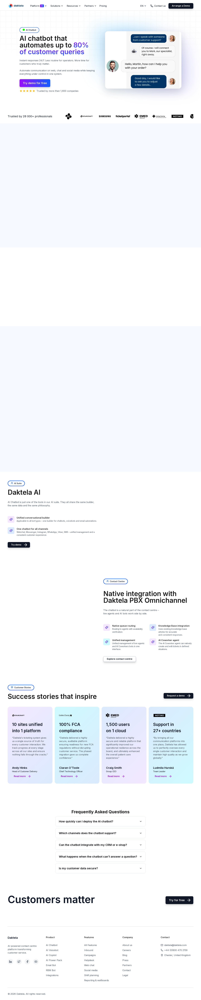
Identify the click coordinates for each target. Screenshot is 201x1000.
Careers (126, 950)
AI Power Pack (54, 960)
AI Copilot (51, 955)
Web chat (89, 965)
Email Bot (51, 965)
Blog (124, 955)
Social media (90, 970)
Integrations (52, 975)
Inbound (88, 950)
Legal (125, 975)
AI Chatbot (51, 945)
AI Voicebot (52, 950)
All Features (90, 945)
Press (125, 960)
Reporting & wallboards (96, 980)
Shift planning (91, 975)
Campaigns (90, 955)
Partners (127, 965)
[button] (37, 5)
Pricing (103, 5)
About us (127, 945)
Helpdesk (89, 960)
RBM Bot (50, 970)
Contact (126, 970)
